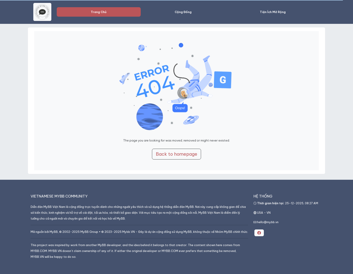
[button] (259, 232)
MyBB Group (89, 232)
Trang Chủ (98, 12)
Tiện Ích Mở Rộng (273, 12)
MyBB (54, 232)
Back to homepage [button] (176, 154)
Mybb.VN (128, 232)
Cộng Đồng (183, 12)
